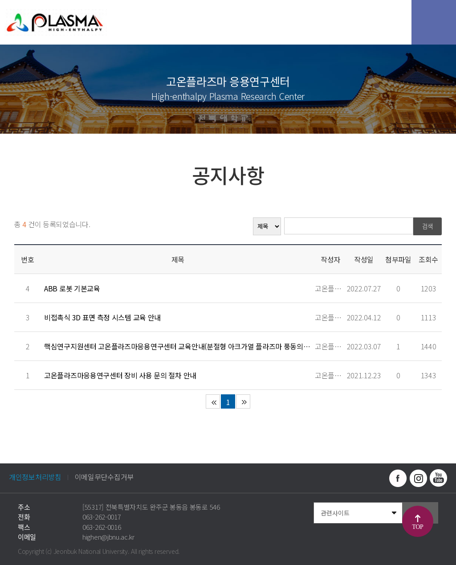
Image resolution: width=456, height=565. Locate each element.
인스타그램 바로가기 (418, 478)
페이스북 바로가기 (398, 478)
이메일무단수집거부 (104, 476)
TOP (417, 527)
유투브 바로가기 (438, 478)
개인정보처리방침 (35, 476)
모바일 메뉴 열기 (433, 22)
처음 (213, 401)
